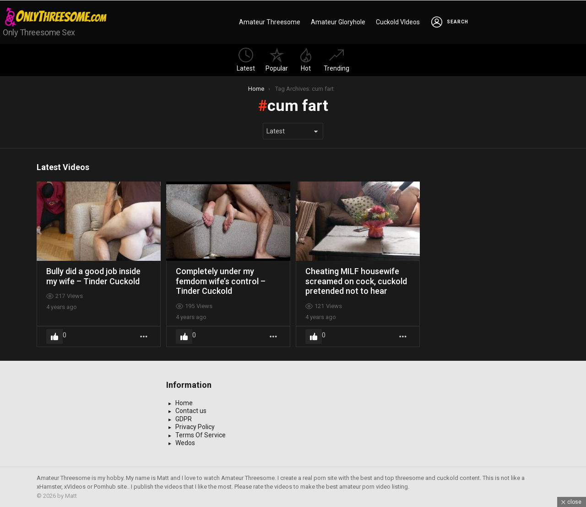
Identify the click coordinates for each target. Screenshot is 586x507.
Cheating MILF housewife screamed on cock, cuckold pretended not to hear (356, 281)
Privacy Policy (195, 426)
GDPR (183, 419)
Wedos (185, 442)
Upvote (54, 336)
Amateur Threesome (269, 22)
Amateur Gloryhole (338, 22)
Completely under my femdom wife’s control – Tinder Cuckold (221, 281)
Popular (277, 60)
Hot (305, 60)
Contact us (190, 410)
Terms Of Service (200, 435)
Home (184, 403)
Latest (246, 60)
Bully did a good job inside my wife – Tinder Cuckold (93, 276)
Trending (336, 60)
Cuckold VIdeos (398, 22)
